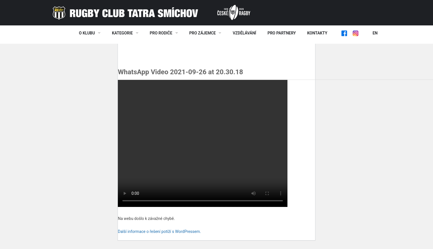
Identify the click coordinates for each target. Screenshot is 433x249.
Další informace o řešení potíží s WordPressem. (159, 231)
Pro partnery (281, 33)
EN (375, 33)
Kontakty (317, 33)
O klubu (87, 33)
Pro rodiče (161, 33)
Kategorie (122, 33)
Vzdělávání (244, 33)
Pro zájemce (202, 33)
